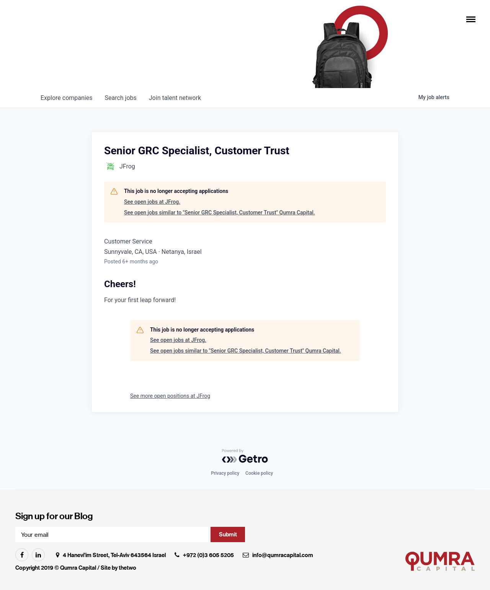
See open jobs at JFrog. (152, 202)
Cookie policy (259, 473)
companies (66, 97)
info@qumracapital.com (282, 555)
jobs (120, 97)
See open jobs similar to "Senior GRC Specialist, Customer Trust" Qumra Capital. (219, 212)
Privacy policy (225, 473)
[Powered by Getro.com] (245, 456)
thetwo (127, 567)
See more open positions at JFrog (170, 396)
